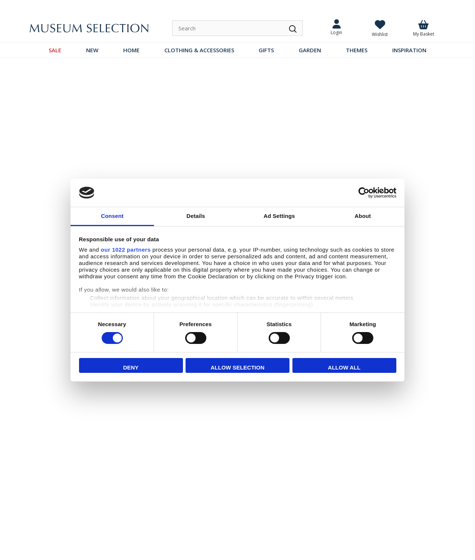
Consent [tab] (112, 216)
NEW (92, 50)
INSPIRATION (409, 50)
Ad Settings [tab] (279, 216)
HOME (131, 50)
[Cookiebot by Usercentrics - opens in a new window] (363, 192)
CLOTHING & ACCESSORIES (199, 50)
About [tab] (363, 216)
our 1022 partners (126, 249)
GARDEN (310, 50)
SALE (55, 50)
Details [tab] (196, 216)
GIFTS (266, 50)
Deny (131, 367)
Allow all (344, 367)
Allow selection (238, 367)
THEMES (356, 50)
